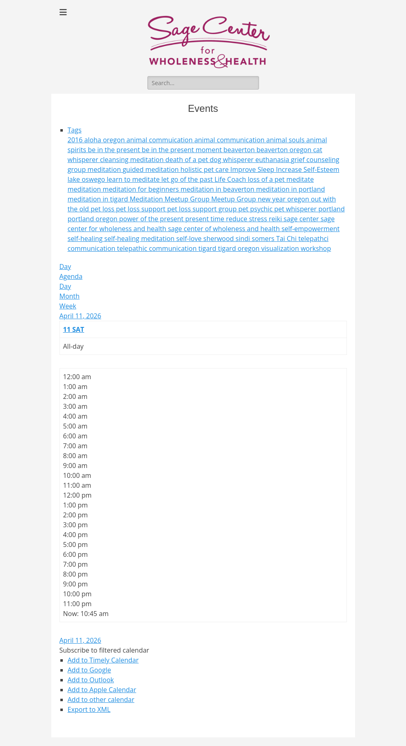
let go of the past (187, 179)
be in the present (115, 149)
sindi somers (256, 238)
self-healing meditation (140, 238)
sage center (302, 218)
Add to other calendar (101, 699)
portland (331, 208)
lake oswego (87, 179)
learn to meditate (134, 179)
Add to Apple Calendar (102, 689)
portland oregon (93, 218)
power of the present (152, 218)
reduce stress (247, 218)
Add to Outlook (91, 679)
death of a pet (187, 159)
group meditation (95, 169)
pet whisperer (296, 208)
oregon (299, 199)
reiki (276, 218)
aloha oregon (105, 139)
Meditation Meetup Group (170, 199)
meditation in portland (290, 189)
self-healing (86, 238)
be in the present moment (182, 149)
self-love (189, 238)
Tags (75, 129)
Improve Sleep (253, 169)
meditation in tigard (99, 199)
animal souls (286, 139)
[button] (104, 650)
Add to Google (89, 669)
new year (272, 199)
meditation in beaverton (218, 189)
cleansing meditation (132, 159)
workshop (315, 248)
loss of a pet (267, 179)
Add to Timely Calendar (103, 660)
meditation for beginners (142, 189)
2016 (76, 139)
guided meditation (152, 169)
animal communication (230, 139)
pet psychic (256, 208)
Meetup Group (234, 199)
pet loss (103, 208)
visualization (280, 248)
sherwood (219, 238)
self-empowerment (311, 228)
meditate (300, 179)
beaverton (239, 149)
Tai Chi (287, 238)
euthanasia (273, 159)
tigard (208, 248)
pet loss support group (202, 208)
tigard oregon (239, 248)
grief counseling (315, 159)
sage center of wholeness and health (224, 228)
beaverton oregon (285, 149)
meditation (85, 189)
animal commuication (160, 139)
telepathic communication (157, 248)
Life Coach (231, 179)
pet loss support (141, 208)
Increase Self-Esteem (307, 169)
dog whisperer (232, 159)
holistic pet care (205, 169)
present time (205, 218)
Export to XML (89, 709)
